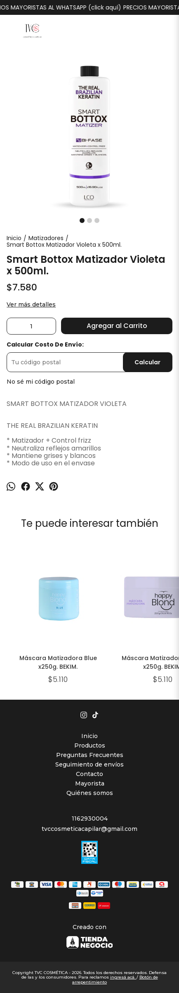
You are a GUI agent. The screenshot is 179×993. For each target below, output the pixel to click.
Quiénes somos (89, 793)
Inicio (89, 736)
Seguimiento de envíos (89, 764)
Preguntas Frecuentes (89, 755)
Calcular (147, 362)
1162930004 (90, 818)
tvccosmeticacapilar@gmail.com (89, 829)
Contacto (89, 774)
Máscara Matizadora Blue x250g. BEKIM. (58, 662)
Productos (89, 745)
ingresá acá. (123, 977)
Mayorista (89, 783)
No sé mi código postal (41, 381)
